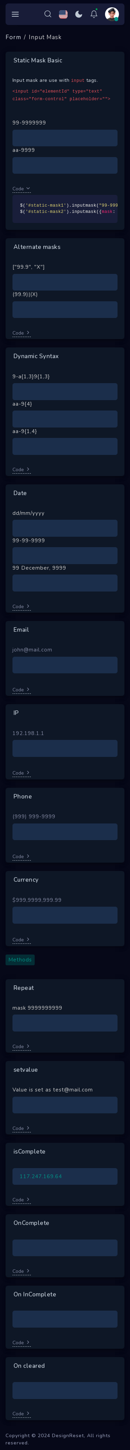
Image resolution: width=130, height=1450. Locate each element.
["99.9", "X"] (28, 267)
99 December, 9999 (39, 567)
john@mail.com (32, 649)
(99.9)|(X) (25, 294)
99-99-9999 (28, 540)
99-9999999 (29, 122)
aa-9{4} (22, 403)
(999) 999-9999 (33, 816)
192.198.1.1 (28, 733)
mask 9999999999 (37, 1007)
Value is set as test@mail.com (52, 1089)
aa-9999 (23, 150)
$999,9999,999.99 (37, 900)
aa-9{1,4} (24, 431)
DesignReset (68, 1435)
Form (13, 37)
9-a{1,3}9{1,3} (31, 376)
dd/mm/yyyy (28, 513)
